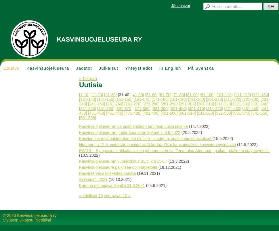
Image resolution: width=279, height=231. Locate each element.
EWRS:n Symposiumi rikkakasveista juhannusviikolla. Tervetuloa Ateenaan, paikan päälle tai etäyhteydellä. (174, 150)
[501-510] (187, 113)
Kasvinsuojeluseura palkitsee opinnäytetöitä (118, 167)
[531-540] (241, 113)
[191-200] (196, 99)
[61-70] (165, 94)
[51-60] (151, 94)
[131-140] (87, 99)
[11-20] (97, 94)
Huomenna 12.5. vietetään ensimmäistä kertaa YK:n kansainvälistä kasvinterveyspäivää (157, 144)
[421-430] (232, 108)
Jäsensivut (180, 5)
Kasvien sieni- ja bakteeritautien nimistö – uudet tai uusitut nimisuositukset (146, 138)
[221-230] (250, 99)
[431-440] (250, 108)
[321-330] (241, 104)
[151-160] (123, 99)
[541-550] (259, 113)
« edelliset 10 (91, 195)
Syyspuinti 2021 (93, 179)
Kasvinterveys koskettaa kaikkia (107, 173)
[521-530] (223, 113)
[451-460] (96, 113)
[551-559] (87, 118)
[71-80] (179, 94)
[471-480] (132, 113)
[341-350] (87, 108)
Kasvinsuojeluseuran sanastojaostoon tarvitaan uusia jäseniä (133, 126)
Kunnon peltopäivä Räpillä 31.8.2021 (112, 185)
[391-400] (178, 108)
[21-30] (110, 94)
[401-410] (196, 108)
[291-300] (187, 104)
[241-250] (96, 104)
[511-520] (205, 113)
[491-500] (168, 113)
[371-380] (141, 108)
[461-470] (114, 113)
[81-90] (192, 94)
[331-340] (259, 104)
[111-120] (242, 94)
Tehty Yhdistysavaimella (254, 215)
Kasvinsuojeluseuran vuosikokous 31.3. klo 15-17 (123, 161)
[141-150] (105, 99)
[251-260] (114, 104)
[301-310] (205, 104)
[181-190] (178, 99)
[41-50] (137, 94)
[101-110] (224, 94)
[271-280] (150, 104)
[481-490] (150, 113)
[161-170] (141, 99)
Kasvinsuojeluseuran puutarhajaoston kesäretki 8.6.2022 (129, 132)
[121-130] (260, 94)
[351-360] (105, 108)
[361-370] (123, 108)
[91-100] (207, 94)
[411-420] (214, 108)
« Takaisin (88, 78)
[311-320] (223, 104)
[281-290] (168, 104)
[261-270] (132, 104)
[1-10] (84, 94)
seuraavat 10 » (117, 195)
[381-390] (160, 108)
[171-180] (160, 99)
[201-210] (214, 99)
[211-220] (232, 99)
